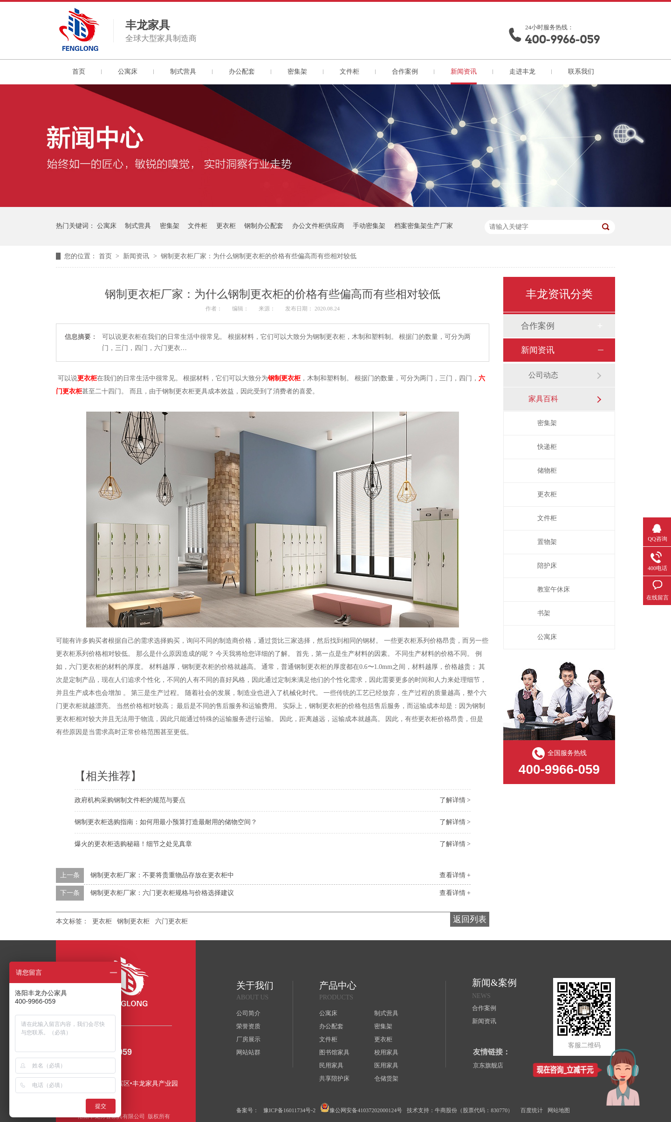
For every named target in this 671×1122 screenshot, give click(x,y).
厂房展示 (248, 1039)
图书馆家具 (334, 1052)
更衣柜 (226, 225)
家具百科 (543, 399)
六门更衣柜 (171, 921)
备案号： (247, 1110)
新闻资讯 (464, 71)
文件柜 (349, 71)
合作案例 (405, 71)
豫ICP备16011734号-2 (289, 1110)
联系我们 (581, 71)
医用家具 (386, 1065)
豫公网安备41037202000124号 (361, 1108)
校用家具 (386, 1052)
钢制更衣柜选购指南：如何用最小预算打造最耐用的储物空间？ (166, 822)
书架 (543, 613)
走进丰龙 (522, 71)
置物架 (547, 541)
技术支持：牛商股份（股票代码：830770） (460, 1110)
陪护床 (547, 565)
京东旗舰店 (488, 1065)
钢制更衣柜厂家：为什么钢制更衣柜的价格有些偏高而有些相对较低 (258, 256)
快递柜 (547, 446)
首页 (78, 71)
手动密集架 (369, 225)
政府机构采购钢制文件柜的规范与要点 (130, 800)
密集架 (297, 71)
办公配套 (242, 71)
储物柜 (547, 470)
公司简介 (248, 1013)
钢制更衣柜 (284, 378)
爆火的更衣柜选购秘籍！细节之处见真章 (133, 843)
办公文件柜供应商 (318, 225)
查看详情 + (455, 875)
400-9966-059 (562, 39)
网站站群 (248, 1052)
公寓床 (127, 71)
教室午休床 (553, 589)
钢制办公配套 (263, 225)
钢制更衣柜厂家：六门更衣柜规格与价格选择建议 (162, 892)
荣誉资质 (248, 1026)
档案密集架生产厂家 (423, 225)
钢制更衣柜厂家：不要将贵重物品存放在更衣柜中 (162, 875)
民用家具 (331, 1065)
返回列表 (469, 919)
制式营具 (183, 71)
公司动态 (543, 375)
